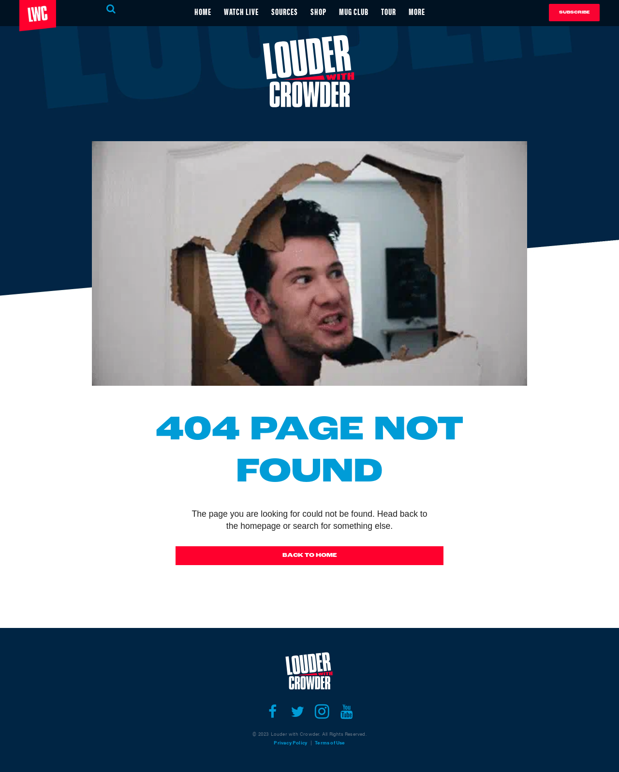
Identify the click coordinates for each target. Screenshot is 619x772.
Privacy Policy (290, 742)
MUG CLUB (353, 11)
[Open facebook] (272, 711)
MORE (417, 11)
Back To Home (309, 555)
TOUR (388, 11)
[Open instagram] (321, 711)
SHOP (318, 11)
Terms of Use (330, 742)
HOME (202, 11)
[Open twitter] (297, 711)
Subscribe (574, 12)
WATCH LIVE (241, 11)
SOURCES (284, 11)
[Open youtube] (346, 711)
